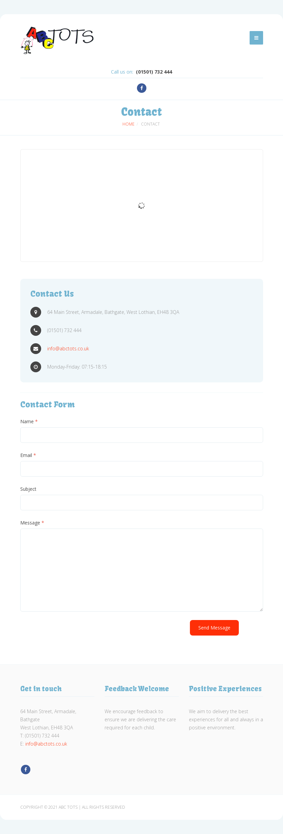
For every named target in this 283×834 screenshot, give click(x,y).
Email (28, 455)
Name (29, 421)
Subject (28, 489)
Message (32, 522)
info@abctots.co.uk (68, 348)
